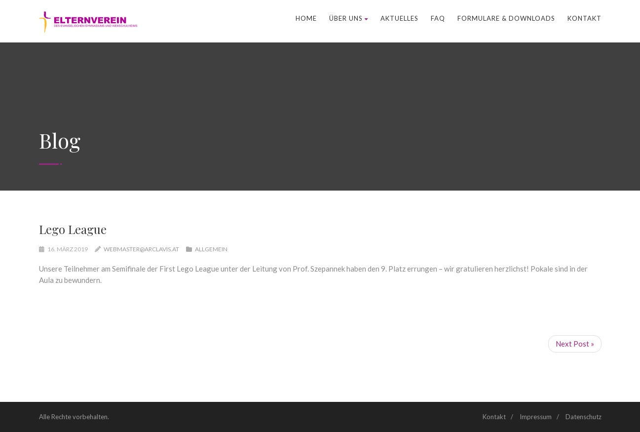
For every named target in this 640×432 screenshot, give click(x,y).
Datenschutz (583, 417)
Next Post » (575, 343)
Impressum (536, 417)
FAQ (438, 18)
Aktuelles (399, 18)
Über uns (348, 18)
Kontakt (584, 18)
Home (306, 18)
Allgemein (211, 249)
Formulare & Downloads (506, 18)
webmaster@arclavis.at (141, 249)
